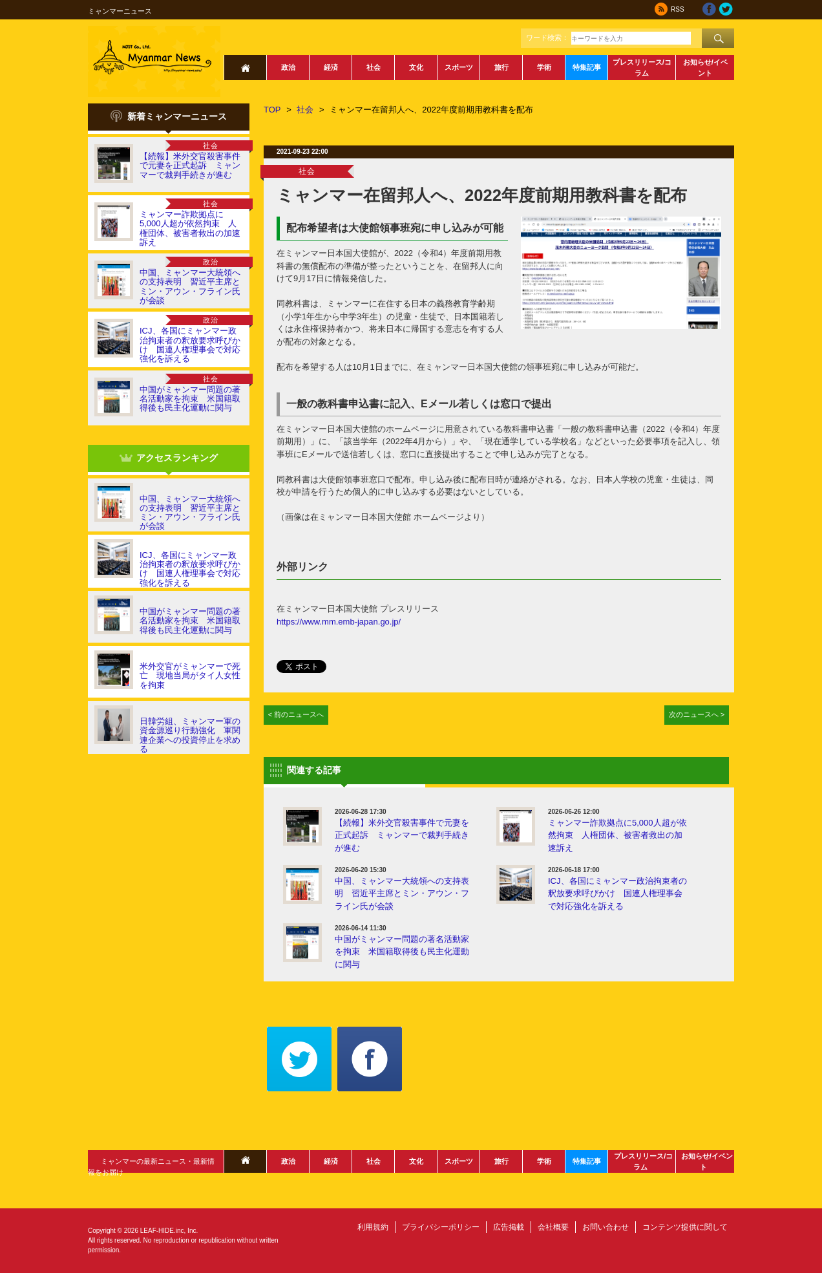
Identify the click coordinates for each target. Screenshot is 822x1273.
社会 (373, 67)
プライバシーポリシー (441, 1227)
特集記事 (587, 67)
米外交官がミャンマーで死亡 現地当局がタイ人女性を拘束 (190, 675)
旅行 (501, 67)
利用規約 (372, 1227)
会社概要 (553, 1227)
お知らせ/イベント (705, 67)
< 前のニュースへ (296, 714)
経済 (331, 67)
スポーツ (459, 67)
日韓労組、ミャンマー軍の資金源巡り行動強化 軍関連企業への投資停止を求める (190, 735)
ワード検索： (547, 37)
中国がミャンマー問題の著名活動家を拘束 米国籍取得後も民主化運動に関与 (190, 399)
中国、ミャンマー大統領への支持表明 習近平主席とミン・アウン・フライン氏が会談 (190, 286)
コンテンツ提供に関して (685, 1227)
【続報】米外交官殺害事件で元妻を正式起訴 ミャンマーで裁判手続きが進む (190, 165)
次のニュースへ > (697, 714)
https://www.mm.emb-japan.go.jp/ (339, 621)
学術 (544, 67)
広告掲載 (508, 1227)
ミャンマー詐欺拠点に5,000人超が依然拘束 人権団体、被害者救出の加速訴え (190, 228)
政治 (288, 67)
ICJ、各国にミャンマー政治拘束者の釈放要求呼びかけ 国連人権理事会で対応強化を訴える (190, 344)
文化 (416, 67)
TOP (272, 109)
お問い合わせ (605, 1227)
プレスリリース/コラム (642, 67)
